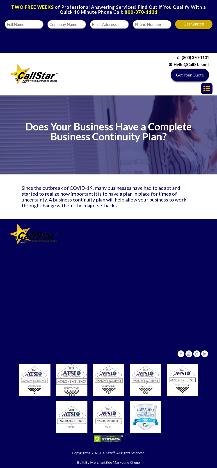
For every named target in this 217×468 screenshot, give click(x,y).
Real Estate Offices (134, 267)
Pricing (19, 326)
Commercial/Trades (135, 258)
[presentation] (160, 39)
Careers (20, 353)
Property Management (137, 276)
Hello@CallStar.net (191, 64)
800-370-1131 (141, 11)
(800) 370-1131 (195, 57)
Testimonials (24, 335)
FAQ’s (19, 316)
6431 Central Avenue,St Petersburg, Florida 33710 (142, 338)
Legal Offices (129, 248)
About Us (22, 344)
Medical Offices (131, 239)
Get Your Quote (190, 74)
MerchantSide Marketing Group (115, 462)
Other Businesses (133, 285)
